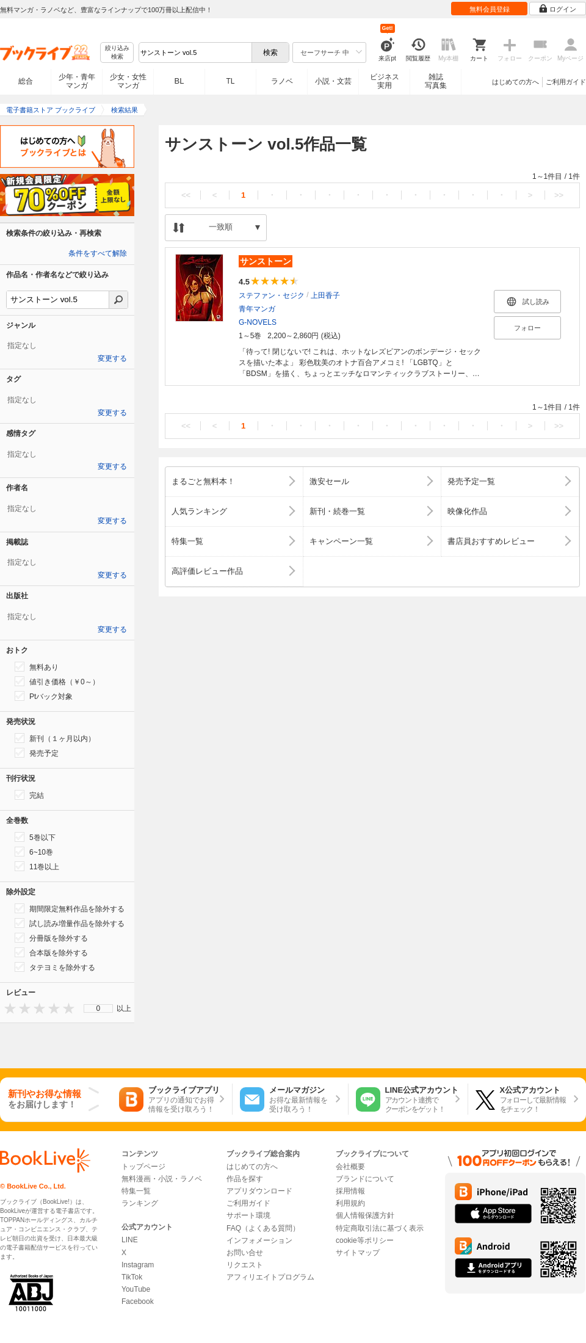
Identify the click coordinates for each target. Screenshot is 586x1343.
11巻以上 (37, 866)
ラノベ (282, 81)
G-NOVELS (258, 322)
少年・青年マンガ (77, 81)
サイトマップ (358, 1252)
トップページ (143, 1166)
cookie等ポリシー (365, 1240)
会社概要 (350, 1166)
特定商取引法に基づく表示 (380, 1228)
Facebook (137, 1301)
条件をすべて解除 (97, 253)
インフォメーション (259, 1240)
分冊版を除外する (51, 938)
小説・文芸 (333, 81)
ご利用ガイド (566, 81)
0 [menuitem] (98, 1008)
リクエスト (244, 1265)
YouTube (135, 1289)
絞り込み (117, 53)
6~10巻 (34, 851)
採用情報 (350, 1191)
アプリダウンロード (259, 1191)
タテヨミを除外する (55, 967)
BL (179, 80)
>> (558, 195)
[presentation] (7, 1008)
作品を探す (244, 1179)
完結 (29, 795)
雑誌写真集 (436, 81)
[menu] (98, 1008)
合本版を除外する (51, 952)
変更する (112, 358)
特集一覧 (136, 1191)
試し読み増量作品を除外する (70, 923)
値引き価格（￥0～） (57, 681)
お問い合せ (244, 1252)
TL (230, 81)
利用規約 (350, 1203)
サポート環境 (248, 1215)
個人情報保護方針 (365, 1215)
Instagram (137, 1265)
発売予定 (37, 753)
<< (185, 195)
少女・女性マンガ (128, 81)
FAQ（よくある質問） (263, 1228)
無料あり (37, 667)
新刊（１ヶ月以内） (55, 738)
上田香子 (325, 295)
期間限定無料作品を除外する (70, 908)
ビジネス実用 (384, 81)
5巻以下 (35, 837)
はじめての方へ (515, 81)
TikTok (131, 1277)
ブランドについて (365, 1179)
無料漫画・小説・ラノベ (161, 1179)
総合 (25, 81)
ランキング (139, 1203)
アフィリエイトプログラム (270, 1277)
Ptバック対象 (44, 696)
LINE (129, 1240)
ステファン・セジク (272, 295)
